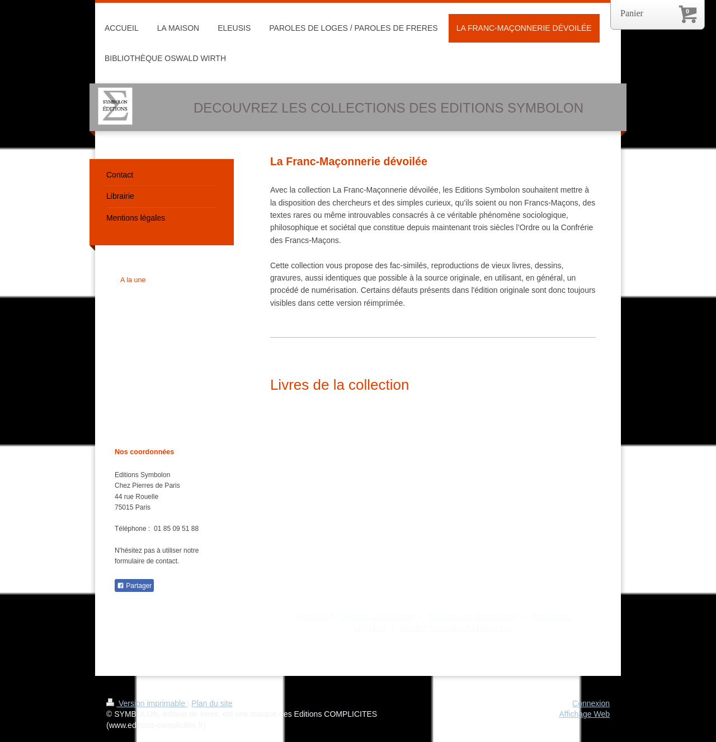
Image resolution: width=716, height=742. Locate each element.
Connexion (591, 703)
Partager (134, 586)
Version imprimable (146, 703)
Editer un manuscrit (473, 615)
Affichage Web (584, 714)
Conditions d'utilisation (456, 628)
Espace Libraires (376, 615)
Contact (312, 615)
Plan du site (211, 703)
